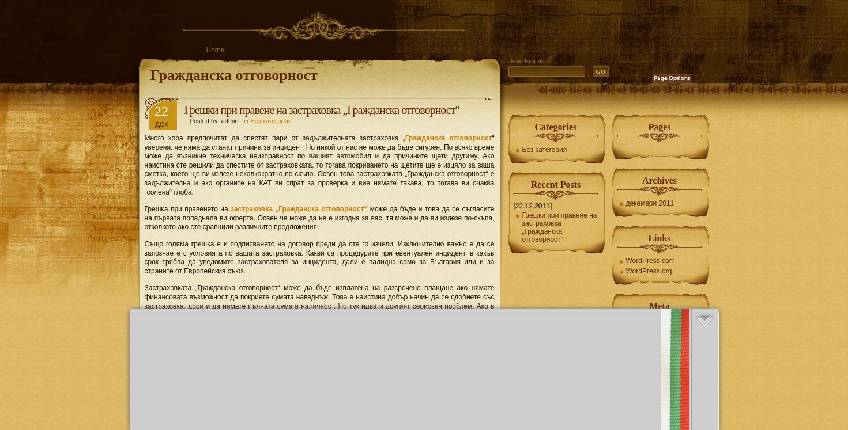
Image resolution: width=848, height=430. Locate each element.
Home (215, 50)
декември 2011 (650, 203)
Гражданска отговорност (234, 75)
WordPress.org (649, 271)
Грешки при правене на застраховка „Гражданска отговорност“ (322, 110)
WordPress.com (650, 261)
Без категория (270, 120)
